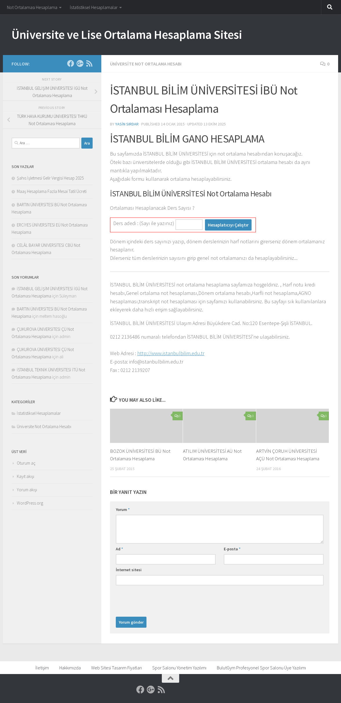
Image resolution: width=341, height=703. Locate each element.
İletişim (42, 668)
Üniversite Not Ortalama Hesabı (146, 64)
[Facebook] (70, 63)
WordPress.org (30, 503)
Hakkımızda (70, 668)
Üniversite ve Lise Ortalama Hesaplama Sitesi (127, 34)
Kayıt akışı (25, 476)
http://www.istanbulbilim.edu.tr (170, 353)
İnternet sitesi (129, 569)
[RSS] (89, 63)
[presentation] (160, 599)
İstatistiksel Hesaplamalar (94, 7)
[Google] (79, 63)
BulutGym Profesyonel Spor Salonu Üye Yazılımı (261, 668)
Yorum (123, 509)
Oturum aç (26, 463)
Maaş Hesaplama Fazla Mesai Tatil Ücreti (52, 191)
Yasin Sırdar (127, 124)
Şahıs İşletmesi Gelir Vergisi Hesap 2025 (50, 178)
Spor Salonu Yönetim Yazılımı (179, 668)
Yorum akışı (27, 489)
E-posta (232, 549)
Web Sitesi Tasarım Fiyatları (116, 668)
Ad (119, 549)
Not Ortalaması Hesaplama (32, 7)
